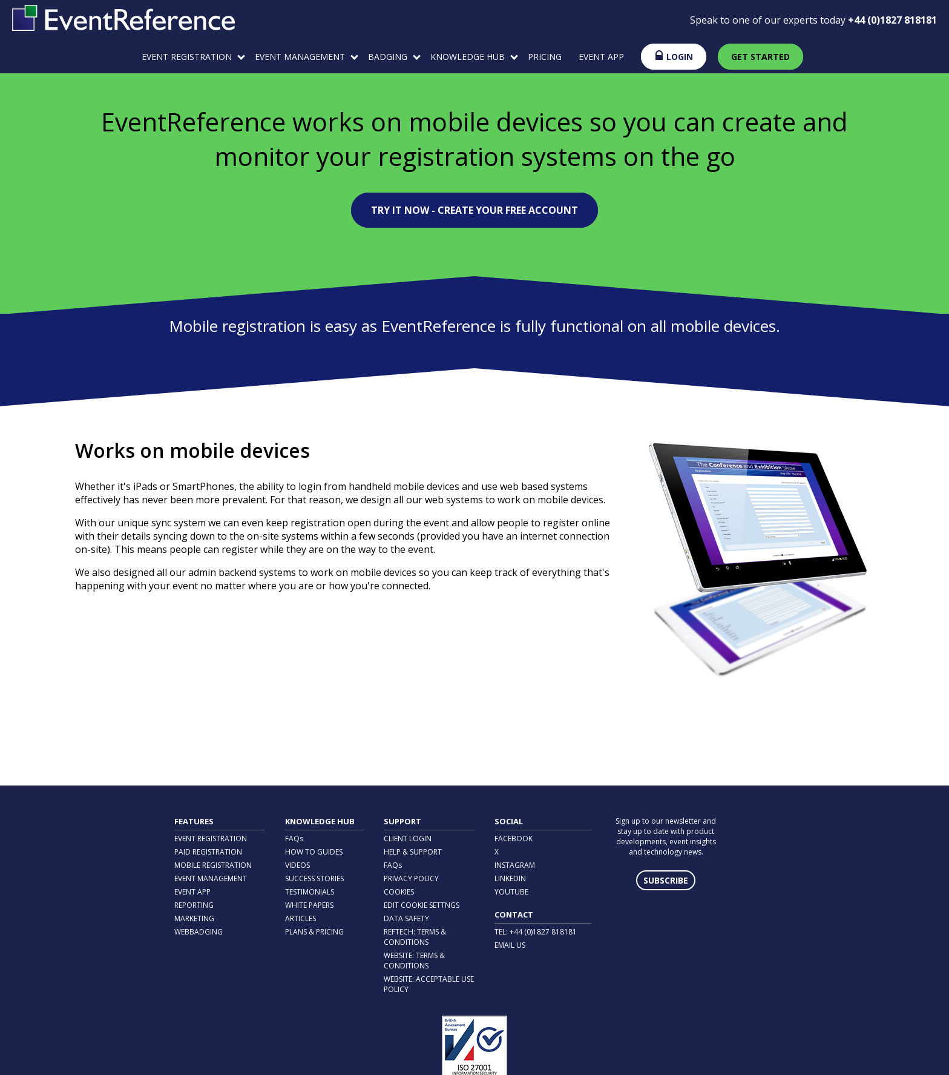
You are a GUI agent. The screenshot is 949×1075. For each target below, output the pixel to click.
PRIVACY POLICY (411, 878)
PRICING (545, 56)
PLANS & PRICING (314, 932)
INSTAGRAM (514, 865)
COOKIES (399, 892)
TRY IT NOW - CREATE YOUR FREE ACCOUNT (474, 210)
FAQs (294, 838)
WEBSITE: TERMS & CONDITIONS (414, 960)
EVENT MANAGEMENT (306, 56)
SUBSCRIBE (665, 880)
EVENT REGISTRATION (193, 56)
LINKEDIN (510, 878)
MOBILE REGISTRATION (213, 865)
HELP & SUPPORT (413, 852)
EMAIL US (509, 945)
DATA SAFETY (406, 918)
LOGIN (673, 56)
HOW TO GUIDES (314, 852)
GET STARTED (760, 56)
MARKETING (194, 918)
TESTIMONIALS (309, 892)
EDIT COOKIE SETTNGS (421, 905)
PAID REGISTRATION (208, 852)
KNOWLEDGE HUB (474, 56)
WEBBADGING (198, 932)
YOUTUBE (511, 892)
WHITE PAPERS (309, 905)
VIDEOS (297, 865)
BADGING (394, 56)
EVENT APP (601, 56)
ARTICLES (300, 918)
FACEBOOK (513, 838)
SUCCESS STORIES (314, 878)
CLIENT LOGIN (408, 838)
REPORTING (194, 905)
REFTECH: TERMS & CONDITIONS (415, 937)
